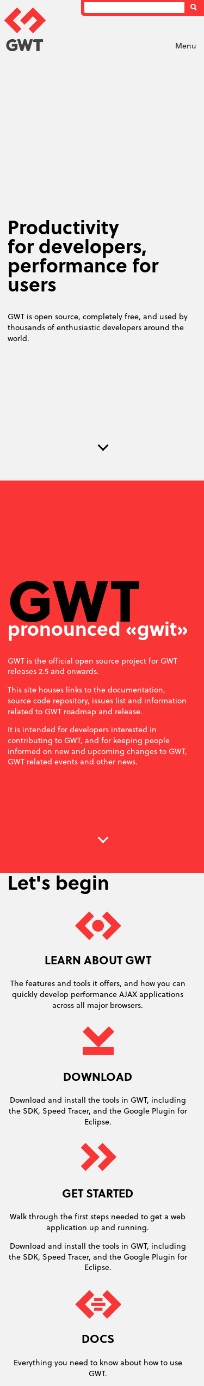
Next (103, 447)
